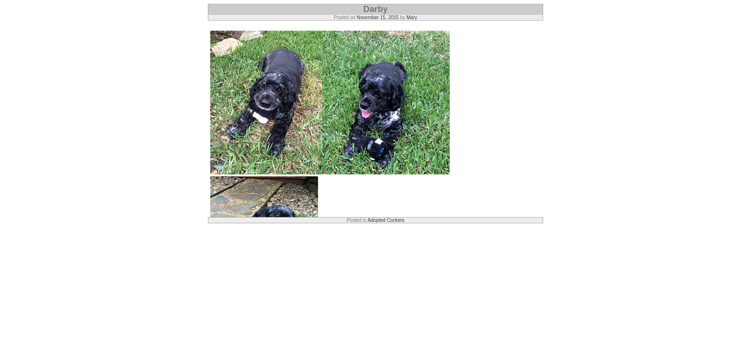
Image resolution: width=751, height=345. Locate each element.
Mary (412, 17)
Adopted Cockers (386, 220)
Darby (375, 9)
